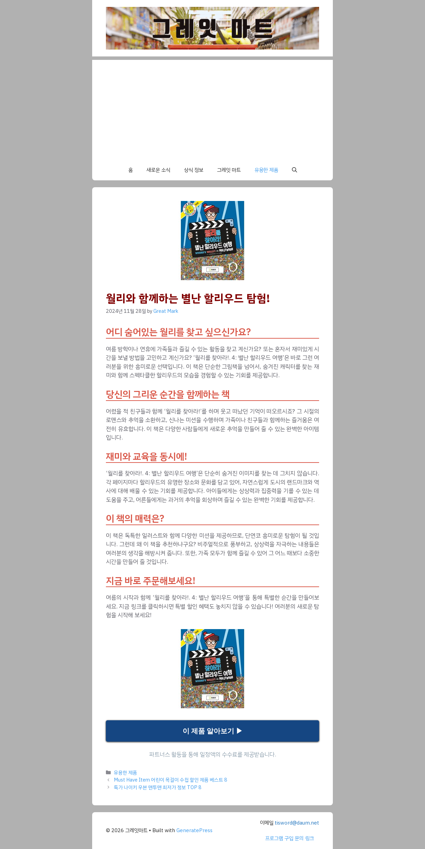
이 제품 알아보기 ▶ (213, 731)
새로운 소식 (158, 170)
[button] (294, 170)
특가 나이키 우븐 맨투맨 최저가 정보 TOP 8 (157, 787)
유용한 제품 (266, 170)
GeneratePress (194, 830)
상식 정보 (193, 170)
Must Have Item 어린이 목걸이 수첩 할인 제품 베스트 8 (170, 780)
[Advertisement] (212, 108)
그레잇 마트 (229, 170)
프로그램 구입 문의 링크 (289, 838)
